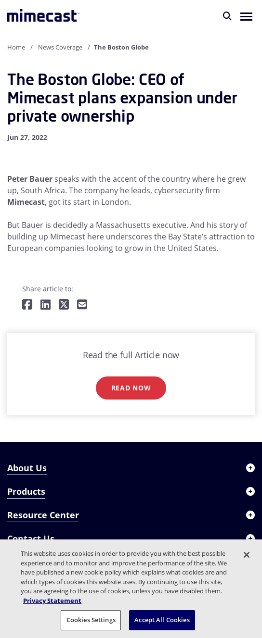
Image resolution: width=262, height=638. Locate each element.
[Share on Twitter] (64, 305)
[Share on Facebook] (27, 305)
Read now (131, 387)
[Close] (246, 554)
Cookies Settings (91, 619)
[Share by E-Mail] (82, 305)
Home (16, 47)
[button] (246, 16)
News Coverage (60, 47)
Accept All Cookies (161, 619)
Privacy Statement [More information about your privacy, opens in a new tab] (52, 600)
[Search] (227, 16)
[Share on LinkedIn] (45, 305)
